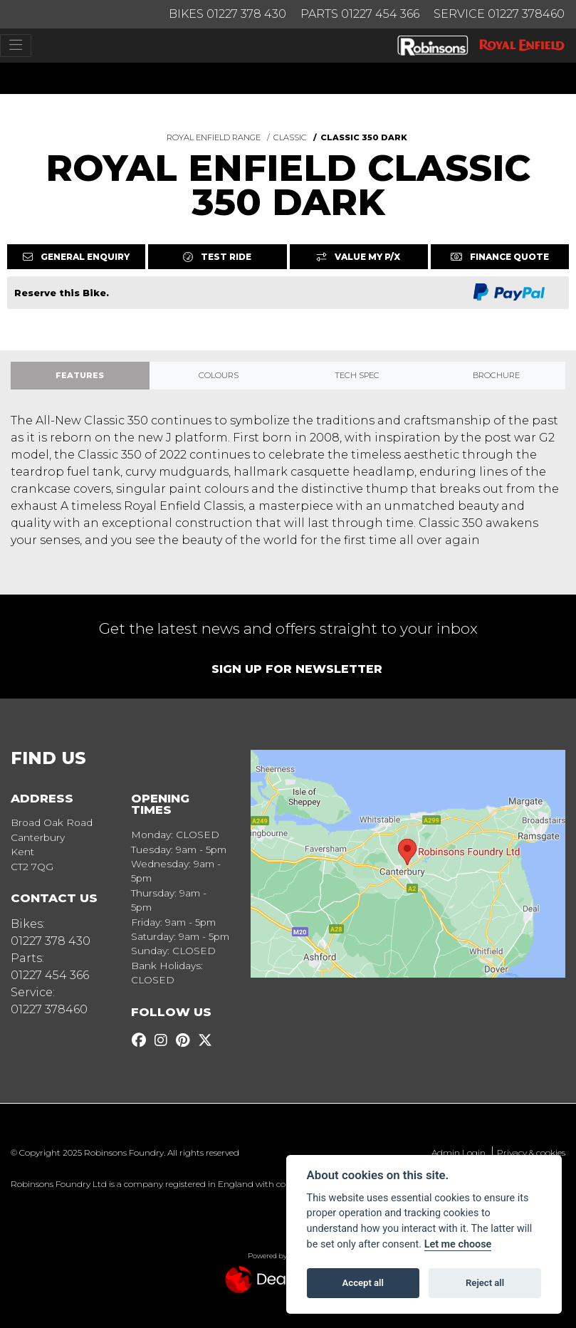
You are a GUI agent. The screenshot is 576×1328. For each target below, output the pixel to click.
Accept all (363, 1282)
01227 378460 (49, 1009)
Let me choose (458, 1244)
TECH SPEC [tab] (357, 375)
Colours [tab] (219, 375)
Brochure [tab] (496, 375)
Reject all (485, 1282)
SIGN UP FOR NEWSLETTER (296, 669)
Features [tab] (80, 375)
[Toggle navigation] (15, 45)
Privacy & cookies (531, 1152)
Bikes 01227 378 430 (227, 14)
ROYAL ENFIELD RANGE (214, 137)
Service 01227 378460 (499, 14)
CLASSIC (290, 137)
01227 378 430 (50, 941)
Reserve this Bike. (61, 292)
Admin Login (458, 1152)
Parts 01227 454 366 (359, 14)
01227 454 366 (50, 975)
